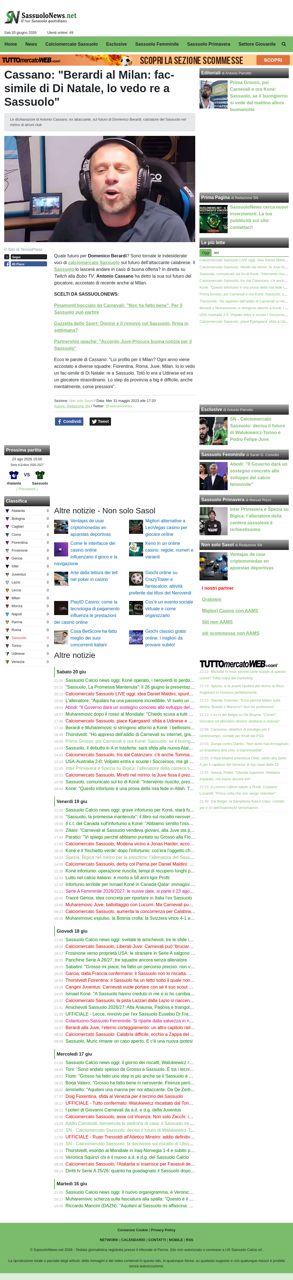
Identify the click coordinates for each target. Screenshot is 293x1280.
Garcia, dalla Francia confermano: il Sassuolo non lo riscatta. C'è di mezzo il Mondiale (151, 973)
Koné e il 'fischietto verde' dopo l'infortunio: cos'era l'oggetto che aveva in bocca (145, 850)
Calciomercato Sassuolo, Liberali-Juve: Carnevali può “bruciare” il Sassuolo (141, 946)
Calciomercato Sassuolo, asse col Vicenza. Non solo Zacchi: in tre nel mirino (142, 1116)
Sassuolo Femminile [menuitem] (157, 44)
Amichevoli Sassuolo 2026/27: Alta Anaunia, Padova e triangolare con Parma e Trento (151, 1007)
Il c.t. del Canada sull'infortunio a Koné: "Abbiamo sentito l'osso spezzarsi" (139, 823)
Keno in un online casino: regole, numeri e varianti (169, 550)
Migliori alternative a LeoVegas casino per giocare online (166, 527)
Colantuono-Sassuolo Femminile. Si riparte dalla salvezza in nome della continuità (148, 1020)
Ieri (216, 253)
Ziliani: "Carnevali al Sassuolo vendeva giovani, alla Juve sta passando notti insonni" (150, 830)
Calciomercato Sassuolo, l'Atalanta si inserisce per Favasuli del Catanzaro (140, 1164)
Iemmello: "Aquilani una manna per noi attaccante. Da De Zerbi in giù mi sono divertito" (152, 1089)
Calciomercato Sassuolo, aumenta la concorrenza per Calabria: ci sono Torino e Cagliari (153, 911)
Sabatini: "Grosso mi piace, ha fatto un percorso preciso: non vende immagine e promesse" (157, 966)
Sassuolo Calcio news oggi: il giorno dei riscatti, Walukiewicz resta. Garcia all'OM (146, 1062)
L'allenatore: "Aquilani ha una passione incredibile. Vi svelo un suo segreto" (141, 700)
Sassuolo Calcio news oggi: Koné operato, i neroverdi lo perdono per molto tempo (147, 680)
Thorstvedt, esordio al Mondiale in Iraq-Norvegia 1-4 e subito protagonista (138, 1150)
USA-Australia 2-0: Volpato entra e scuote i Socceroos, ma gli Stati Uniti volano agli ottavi (155, 761)
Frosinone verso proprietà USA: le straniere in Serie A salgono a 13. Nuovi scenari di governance (162, 953)
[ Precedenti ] (26, 489)
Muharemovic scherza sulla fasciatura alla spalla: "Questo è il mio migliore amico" (147, 1199)
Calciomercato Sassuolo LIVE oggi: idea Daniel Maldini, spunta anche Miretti (142, 693)
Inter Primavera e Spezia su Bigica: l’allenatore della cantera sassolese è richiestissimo (152, 768)
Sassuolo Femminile (223, 454)
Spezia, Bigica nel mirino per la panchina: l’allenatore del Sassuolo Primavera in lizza (150, 857)
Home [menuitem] (11, 44)
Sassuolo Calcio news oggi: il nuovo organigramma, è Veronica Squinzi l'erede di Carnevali (156, 1192)
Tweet (100, 421)
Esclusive (211, 409)
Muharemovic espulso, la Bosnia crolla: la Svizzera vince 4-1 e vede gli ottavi (142, 918)
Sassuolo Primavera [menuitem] (208, 44)
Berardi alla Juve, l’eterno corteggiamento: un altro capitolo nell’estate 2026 (141, 1027)
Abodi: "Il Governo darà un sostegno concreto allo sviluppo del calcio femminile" (145, 707)
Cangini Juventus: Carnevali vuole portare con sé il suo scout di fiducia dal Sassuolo (150, 987)
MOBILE (176, 1240)
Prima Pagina (215, 197)
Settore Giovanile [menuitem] (257, 44)
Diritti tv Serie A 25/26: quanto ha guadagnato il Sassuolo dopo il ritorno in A (141, 1170)
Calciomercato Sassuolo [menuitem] (71, 44)
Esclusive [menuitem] (116, 44)
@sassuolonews (119, 406)
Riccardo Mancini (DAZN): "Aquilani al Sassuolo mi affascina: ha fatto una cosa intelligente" (157, 1205)
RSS (189, 1240)
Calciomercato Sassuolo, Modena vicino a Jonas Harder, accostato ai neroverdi (145, 843)
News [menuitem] (31, 44)
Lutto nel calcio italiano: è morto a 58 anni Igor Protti (118, 877)
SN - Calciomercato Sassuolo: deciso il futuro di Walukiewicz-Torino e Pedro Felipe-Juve (154, 1130)
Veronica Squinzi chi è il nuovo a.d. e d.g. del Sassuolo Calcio (127, 1157)
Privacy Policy (163, 1230)
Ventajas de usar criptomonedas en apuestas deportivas (90, 527)
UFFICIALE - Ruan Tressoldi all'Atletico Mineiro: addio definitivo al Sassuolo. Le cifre (150, 1137)
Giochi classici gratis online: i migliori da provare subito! (165, 638)
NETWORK (109, 1240)
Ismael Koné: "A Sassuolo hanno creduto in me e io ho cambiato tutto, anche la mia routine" (157, 993)
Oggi (205, 253)
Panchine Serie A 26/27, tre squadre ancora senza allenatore (126, 960)
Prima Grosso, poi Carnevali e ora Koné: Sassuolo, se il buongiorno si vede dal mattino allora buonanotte (171, 741)
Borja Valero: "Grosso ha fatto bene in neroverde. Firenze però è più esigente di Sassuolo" (156, 1082)
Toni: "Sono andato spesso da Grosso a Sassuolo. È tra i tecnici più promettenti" (145, 1069)
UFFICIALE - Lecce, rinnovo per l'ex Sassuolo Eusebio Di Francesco (134, 1014)
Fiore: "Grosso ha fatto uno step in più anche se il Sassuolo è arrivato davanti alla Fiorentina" (158, 1076)
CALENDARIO (133, 1240)
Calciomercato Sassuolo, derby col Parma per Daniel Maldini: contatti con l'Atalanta (149, 864)
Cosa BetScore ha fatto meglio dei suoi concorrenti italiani (93, 638)
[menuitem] (283, 44)
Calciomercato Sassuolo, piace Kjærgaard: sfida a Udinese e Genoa (134, 721)
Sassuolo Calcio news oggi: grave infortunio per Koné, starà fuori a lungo (138, 810)
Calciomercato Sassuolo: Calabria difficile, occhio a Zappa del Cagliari (136, 1034)
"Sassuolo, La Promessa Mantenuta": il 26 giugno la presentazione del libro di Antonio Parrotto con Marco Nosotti (179, 687)
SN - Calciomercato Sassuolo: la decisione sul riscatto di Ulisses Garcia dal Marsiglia (150, 1143)
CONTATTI (157, 1240)
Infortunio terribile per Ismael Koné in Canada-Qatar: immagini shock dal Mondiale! (148, 884)
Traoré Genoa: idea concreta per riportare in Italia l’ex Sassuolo (128, 898)
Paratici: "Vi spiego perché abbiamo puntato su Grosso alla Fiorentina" (136, 837)
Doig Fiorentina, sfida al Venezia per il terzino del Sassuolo (124, 1096)
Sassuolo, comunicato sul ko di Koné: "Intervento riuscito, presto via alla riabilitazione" (151, 781)
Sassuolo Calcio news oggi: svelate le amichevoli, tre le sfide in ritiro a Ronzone (145, 939)
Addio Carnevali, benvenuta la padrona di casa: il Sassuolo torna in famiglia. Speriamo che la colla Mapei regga (176, 1123)
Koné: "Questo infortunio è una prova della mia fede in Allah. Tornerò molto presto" (148, 788)
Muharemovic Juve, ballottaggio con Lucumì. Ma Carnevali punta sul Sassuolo (144, 904)
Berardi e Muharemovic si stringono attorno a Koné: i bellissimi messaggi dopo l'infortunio (155, 727)
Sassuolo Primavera (222, 499)
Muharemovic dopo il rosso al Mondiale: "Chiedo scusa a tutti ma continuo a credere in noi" (156, 714)
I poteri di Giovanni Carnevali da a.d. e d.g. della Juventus (123, 1109)
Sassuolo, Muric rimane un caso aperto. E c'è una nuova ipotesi (129, 1041)
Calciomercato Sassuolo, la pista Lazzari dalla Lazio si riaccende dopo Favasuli (145, 1000)
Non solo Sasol (81, 401)
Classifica (16, 501)
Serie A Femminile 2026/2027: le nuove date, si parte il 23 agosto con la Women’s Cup (152, 891)
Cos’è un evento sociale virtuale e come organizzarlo (169, 609)
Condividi (69, 421)
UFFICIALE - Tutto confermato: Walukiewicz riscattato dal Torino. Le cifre (138, 1103)
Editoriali (210, 72)
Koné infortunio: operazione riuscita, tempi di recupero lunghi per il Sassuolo (142, 870)
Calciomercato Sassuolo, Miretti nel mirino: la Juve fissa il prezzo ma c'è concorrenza (151, 775)
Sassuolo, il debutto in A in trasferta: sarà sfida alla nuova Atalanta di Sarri (139, 748)
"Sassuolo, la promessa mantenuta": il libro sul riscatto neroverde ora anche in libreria (151, 816)
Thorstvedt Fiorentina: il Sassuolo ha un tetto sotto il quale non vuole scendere (143, 980)
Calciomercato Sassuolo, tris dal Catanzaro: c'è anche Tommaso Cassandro (141, 754)
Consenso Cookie (132, 1230)
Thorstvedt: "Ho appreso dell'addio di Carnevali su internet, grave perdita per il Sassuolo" (154, 734)
